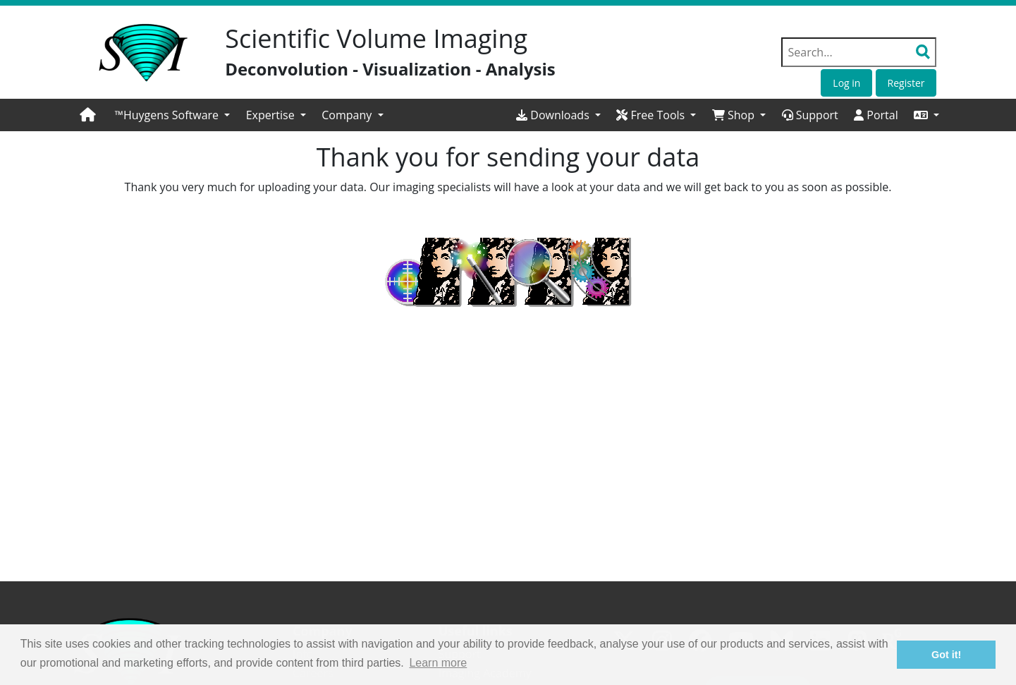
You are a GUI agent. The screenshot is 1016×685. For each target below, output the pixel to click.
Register (906, 83)
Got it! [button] (946, 654)
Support (810, 115)
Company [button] (348, 115)
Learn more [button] (438, 663)
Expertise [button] (272, 115)
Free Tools (651, 115)
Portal (876, 115)
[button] (926, 115)
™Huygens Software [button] (168, 115)
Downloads (554, 115)
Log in (846, 83)
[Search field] (858, 52)
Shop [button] (734, 115)
